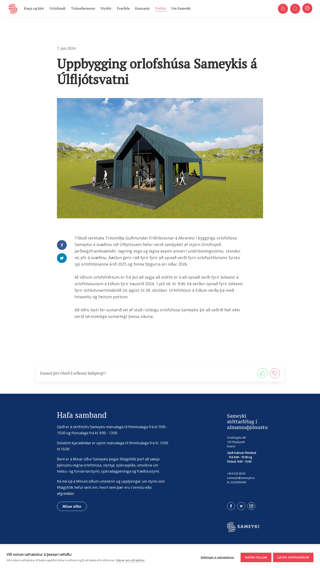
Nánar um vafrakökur (130, 560)
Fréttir (160, 8)
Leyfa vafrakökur (293, 557)
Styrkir (106, 8)
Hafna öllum (256, 557)
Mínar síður (71, 506)
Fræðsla (123, 8)
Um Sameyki (180, 8)
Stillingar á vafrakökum (217, 557)
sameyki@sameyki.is (241, 478)
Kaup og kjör (34, 8)
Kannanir (142, 8)
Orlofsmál (57, 8)
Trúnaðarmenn (83, 8)
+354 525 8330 (236, 473)
